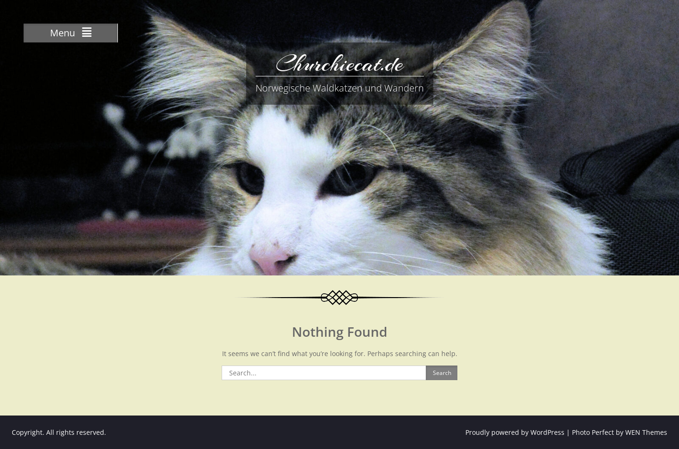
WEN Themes (646, 432)
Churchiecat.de (339, 64)
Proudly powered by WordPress (514, 432)
